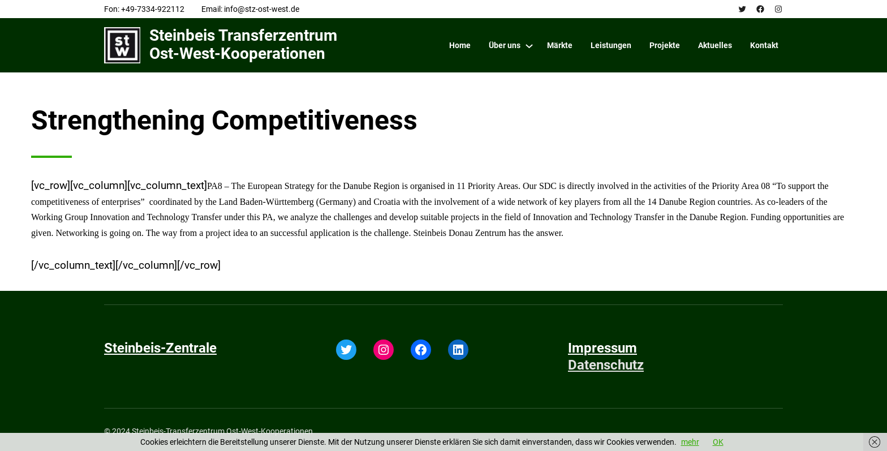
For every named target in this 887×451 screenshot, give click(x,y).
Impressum (602, 348)
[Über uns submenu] (529, 45)
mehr (690, 441)
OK (718, 441)
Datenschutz (606, 365)
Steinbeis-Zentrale (160, 348)
